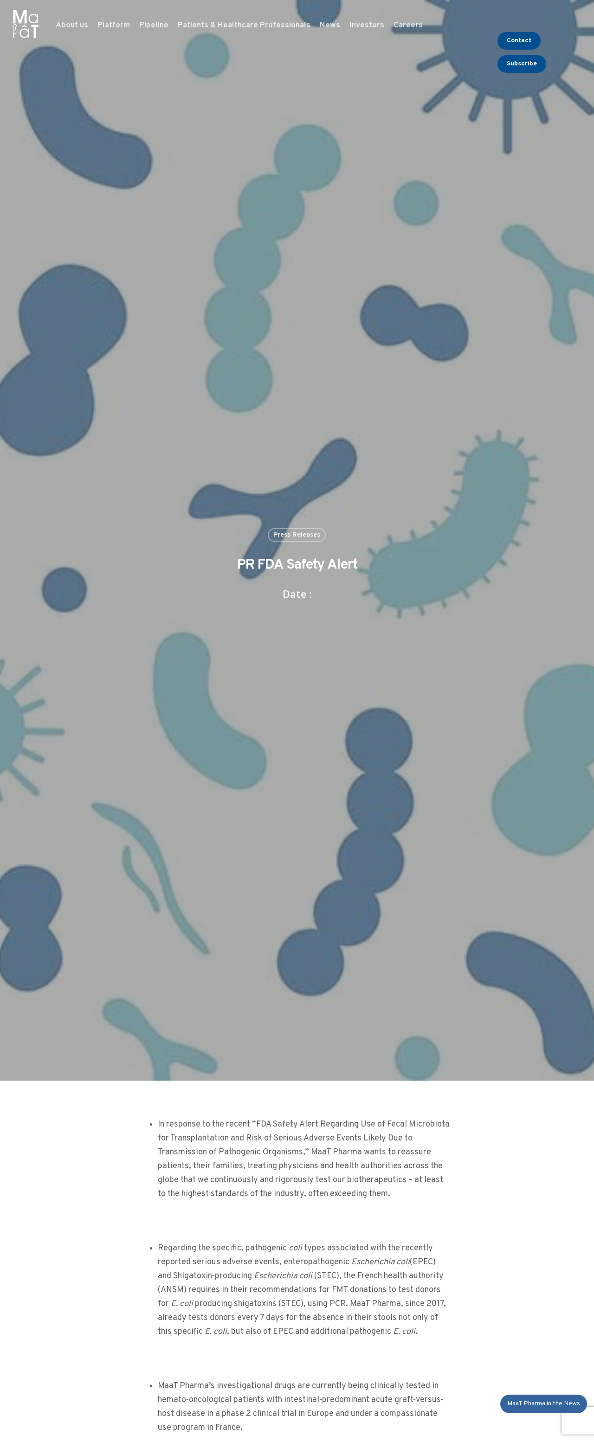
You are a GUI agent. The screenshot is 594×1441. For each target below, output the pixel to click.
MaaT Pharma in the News (543, 1404)
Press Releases (296, 535)
